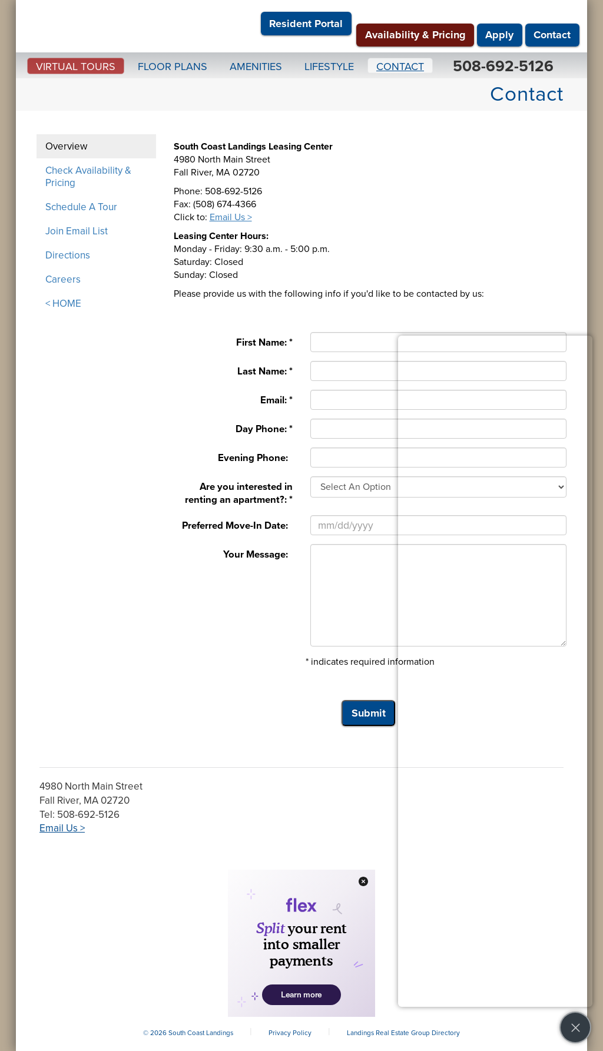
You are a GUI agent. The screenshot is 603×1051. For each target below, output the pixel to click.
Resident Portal (306, 23)
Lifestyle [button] (329, 66)
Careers (63, 279)
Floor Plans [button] (172, 66)
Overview (66, 146)
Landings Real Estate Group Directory (403, 1033)
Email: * (276, 400)
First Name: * (264, 343)
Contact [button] (400, 66)
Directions (67, 255)
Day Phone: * (264, 429)
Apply (499, 34)
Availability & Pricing (415, 34)
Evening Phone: (255, 458)
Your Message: (258, 555)
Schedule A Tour (81, 207)
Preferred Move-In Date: (237, 526)
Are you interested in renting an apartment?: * (239, 493)
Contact (552, 34)
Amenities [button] (256, 66)
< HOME (63, 303)
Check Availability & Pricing (88, 176)
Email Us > (231, 217)
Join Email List (76, 231)
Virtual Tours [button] (75, 66)
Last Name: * (265, 371)
